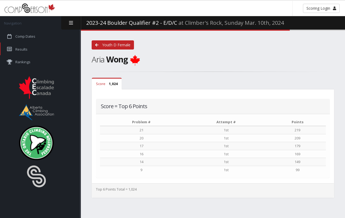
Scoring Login (321, 8)
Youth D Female (112, 44)
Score (107, 83)
